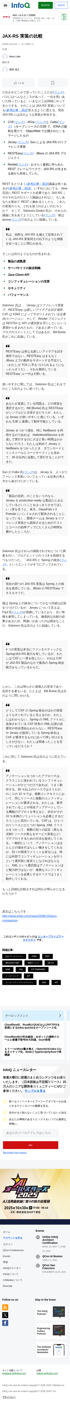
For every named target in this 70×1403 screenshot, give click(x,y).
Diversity (7, 1286)
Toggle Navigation (5, 5)
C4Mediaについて (12, 1280)
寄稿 (5, 1262)
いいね (21, 83)
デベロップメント (16, 1015)
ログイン (8, 1244)
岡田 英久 (14, 69)
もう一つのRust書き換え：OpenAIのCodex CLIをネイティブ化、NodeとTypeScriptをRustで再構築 (32, 1051)
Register (45, 5)
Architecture (12, 963)
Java (44, 982)
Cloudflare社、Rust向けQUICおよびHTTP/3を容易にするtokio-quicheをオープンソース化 (32, 1026)
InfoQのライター (12, 1268)
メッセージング (11, 976)
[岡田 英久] (5, 69)
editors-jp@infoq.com (47, 1373)
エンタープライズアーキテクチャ (19, 982)
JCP (28, 976)
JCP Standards (38, 969)
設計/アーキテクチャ (14, 956)
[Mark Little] (5, 56)
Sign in (61, 5)
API (56, 982)
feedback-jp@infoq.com (14, 1373)
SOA (21, 969)
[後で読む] (53, 82)
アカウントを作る (12, 1238)
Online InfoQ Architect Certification (50, 1239)
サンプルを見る (35, 1090)
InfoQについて (11, 1274)
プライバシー (9, 1397)
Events (6, 1256)
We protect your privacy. (15, 1152)
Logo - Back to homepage (21, 4)
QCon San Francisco (48, 1267)
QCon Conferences (13, 1250)
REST (47, 956)
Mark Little (15, 56)
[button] (30, 1145)
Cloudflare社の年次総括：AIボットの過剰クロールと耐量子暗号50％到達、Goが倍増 (31, 1038)
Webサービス (33, 963)
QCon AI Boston (52, 1256)
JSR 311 (51, 963)
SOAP (7, 969)
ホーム (6, 1232)
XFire (34, 956)
